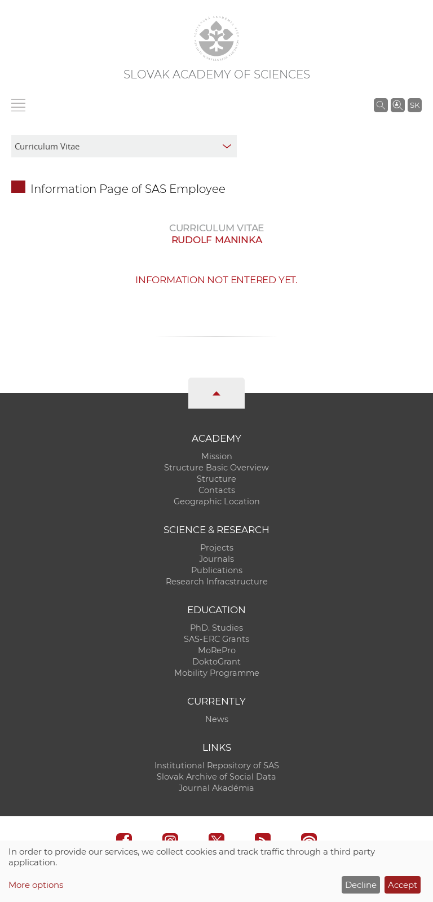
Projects (216, 548)
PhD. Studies (216, 628)
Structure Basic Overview (216, 468)
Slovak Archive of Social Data (216, 777)
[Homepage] (216, 38)
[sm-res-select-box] (124, 146)
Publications (216, 570)
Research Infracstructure (217, 582)
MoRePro (217, 650)
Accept (402, 884)
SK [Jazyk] (414, 104)
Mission (216, 456)
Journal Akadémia (216, 788)
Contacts (216, 490)
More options (35, 884)
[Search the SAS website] (381, 104)
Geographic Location (217, 501)
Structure (216, 479)
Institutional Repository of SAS (216, 765)
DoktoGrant (216, 662)
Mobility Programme (216, 673)
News (216, 719)
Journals (216, 559)
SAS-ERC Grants (216, 639)
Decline (361, 884)
